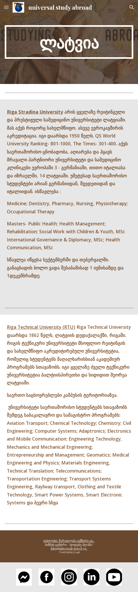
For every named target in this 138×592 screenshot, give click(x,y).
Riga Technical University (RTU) (41, 327)
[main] (69, 42)
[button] (6, 7)
